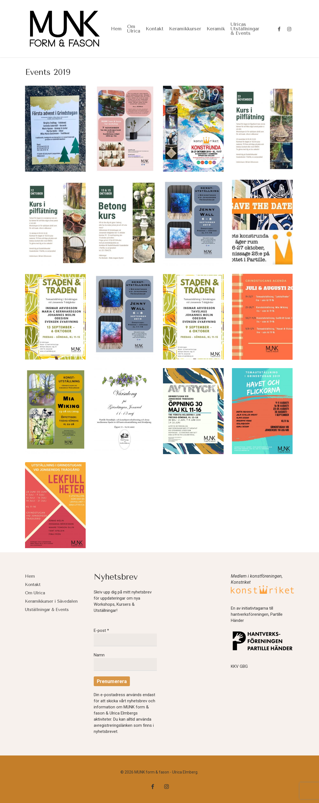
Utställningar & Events (47, 609)
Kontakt (33, 584)
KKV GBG (239, 666)
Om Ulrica (35, 592)
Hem (30, 576)
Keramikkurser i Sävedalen (51, 601)
